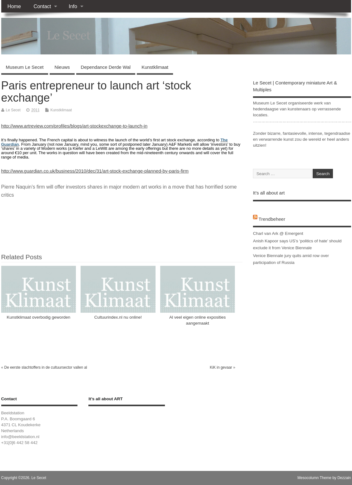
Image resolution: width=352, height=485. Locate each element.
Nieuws (62, 67)
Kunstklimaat (154, 67)
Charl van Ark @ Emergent (278, 233)
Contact (42, 6)
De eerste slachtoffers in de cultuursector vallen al (45, 367)
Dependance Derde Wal (106, 67)
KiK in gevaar (221, 367)
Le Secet (13, 110)
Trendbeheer (272, 219)
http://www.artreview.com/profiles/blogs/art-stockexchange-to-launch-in (74, 126)
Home (14, 6)
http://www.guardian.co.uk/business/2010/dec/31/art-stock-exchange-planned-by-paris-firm (95, 171)
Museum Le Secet (25, 67)
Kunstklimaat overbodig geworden (38, 317)
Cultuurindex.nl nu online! (118, 317)
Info (73, 6)
